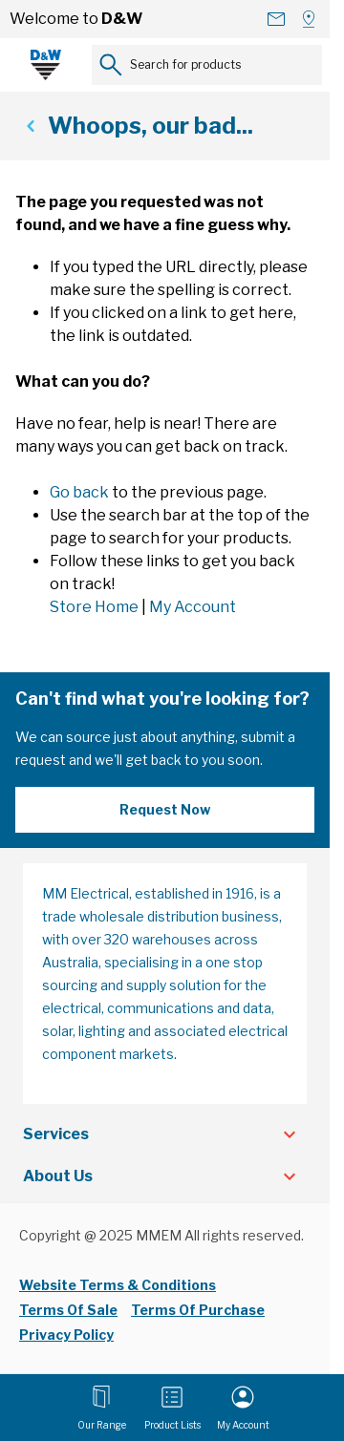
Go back (79, 492)
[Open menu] (102, 1407)
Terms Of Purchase (198, 1310)
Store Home (94, 607)
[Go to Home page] (46, 65)
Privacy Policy (66, 1334)
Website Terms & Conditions (117, 1285)
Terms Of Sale (68, 1310)
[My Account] (243, 1407)
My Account (192, 607)
